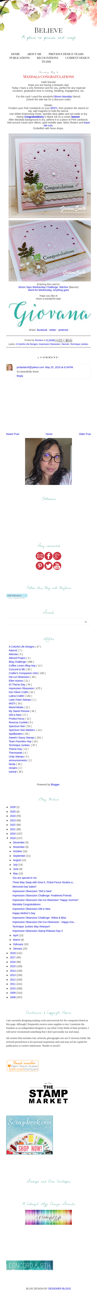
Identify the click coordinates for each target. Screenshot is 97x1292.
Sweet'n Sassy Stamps (22, 737)
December (19, 842)
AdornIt (13, 650)
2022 (13, 824)
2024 (13, 815)
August (17, 860)
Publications (20, 58)
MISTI (53, 108)
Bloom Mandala (63, 96)
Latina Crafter (17, 695)
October (18, 851)
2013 (13, 975)
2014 (13, 970)
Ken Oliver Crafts (19, 692)
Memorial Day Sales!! (24, 886)
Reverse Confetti (18, 722)
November (19, 847)
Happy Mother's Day (23, 913)
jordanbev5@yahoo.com (30, 367)
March (17, 939)
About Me (34, 54)
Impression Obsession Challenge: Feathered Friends (42, 895)
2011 (13, 983)
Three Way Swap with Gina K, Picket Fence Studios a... (43, 882)
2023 (13, 820)
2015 (13, 966)
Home (15, 54)
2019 (13, 838)
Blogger (55, 784)
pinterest (63, 329)
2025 (13, 811)
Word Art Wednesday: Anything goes (48, 290)
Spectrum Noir (17, 726)
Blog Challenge (18, 661)
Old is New (15, 714)
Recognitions (47, 58)
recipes (13, 767)
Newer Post (12, 434)
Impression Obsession (49, 344)
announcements (18, 760)
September (19, 855)
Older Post (85, 434)
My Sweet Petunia (19, 711)
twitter (52, 329)
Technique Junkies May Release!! (31, 926)
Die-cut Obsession (19, 677)
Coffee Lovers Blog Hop (22, 665)
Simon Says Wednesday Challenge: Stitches (43, 287)
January (18, 948)
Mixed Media (16, 707)
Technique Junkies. (79, 344)
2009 (13, 992)
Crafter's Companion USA (23, 673)
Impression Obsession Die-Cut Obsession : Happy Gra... (44, 922)
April (16, 935)
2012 (13, 979)
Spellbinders (16, 733)
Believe (48, 29)
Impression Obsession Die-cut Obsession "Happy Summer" (45, 900)
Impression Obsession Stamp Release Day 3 (37, 930)
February (18, 944)
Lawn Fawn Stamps (20, 699)
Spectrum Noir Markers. (22, 730)
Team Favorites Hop (20, 741)
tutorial (13, 771)
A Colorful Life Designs (27, 344)
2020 (13, 833)
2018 (13, 953)
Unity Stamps (17, 756)
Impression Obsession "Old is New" (32, 891)
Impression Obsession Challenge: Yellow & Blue (39, 917)
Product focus (17, 718)
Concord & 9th (17, 669)
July (15, 864)
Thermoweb (16, 752)
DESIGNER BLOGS (59, 1288)
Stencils (65, 344)
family (12, 764)
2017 (13, 957)
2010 (13, 988)
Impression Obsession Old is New (31, 908)
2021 (13, 829)
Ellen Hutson (16, 680)
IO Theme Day (17, 684)
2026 (13, 807)
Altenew (14, 654)
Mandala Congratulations (26, 904)
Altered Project (17, 658)
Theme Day (16, 749)
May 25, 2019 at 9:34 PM (59, 367)
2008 (13, 997)
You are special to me (24, 877)
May (16, 873)
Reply (20, 375)
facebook (42, 329)
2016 (13, 961)
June (16, 869)
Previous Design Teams (66, 54)
